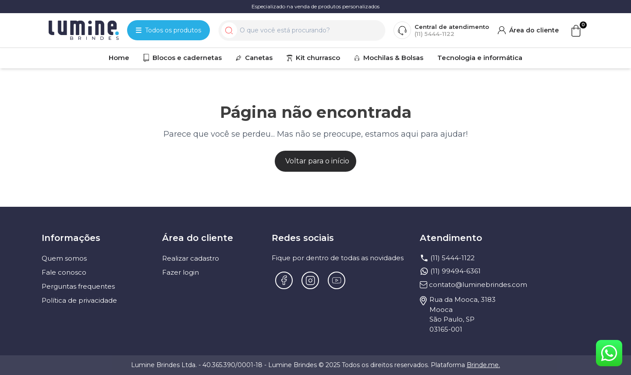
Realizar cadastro (190, 258)
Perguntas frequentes (78, 286)
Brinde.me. (483, 365)
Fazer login (180, 272)
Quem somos (64, 258)
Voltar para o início (317, 161)
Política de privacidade (79, 300)
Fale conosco (64, 272)
